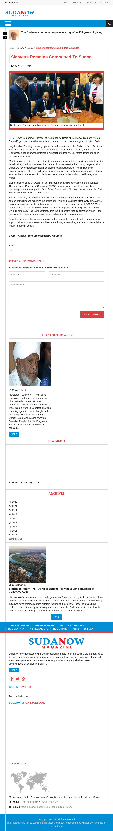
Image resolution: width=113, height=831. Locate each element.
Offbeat (16, 538)
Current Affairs (19, 625)
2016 (14, 522)
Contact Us (90, 3)
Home (65, 3)
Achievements (39, 629)
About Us (76, 3)
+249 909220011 (30, 802)
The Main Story (44, 625)
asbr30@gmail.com (62, 807)
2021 (14, 502)
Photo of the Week (71, 625)
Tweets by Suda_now (18, 696)
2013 (14, 535)
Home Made (60, 629)
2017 (14, 518)
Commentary (16, 629)
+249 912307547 (49, 802)
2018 (14, 514)
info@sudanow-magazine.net (35, 807)
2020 (14, 506)
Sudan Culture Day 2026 (24, 482)
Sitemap (104, 3)
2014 (14, 531)
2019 (14, 510)
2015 (14, 526)
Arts (76, 629)
